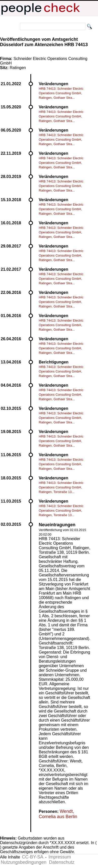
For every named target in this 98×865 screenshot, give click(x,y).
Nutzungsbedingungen (23, 862)
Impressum (59, 856)
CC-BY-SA (32, 856)
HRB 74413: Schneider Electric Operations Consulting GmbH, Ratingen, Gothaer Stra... (61, 93)
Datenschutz (61, 862)
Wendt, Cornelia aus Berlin (58, 814)
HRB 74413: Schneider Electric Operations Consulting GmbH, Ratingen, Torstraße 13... (61, 487)
